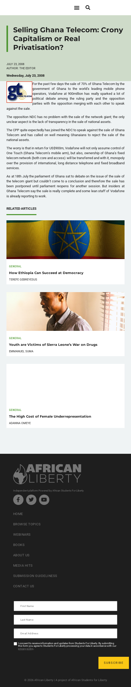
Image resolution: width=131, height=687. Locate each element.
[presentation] (53, 663)
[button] (77, 7)
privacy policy (25, 648)
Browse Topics (27, 524)
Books (19, 545)
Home (18, 514)
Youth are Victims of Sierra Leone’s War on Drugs (53, 345)
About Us (21, 555)
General (15, 266)
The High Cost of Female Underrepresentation (50, 416)
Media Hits (23, 565)
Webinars (22, 534)
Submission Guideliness (35, 576)
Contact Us (23, 586)
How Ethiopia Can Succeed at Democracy (46, 273)
